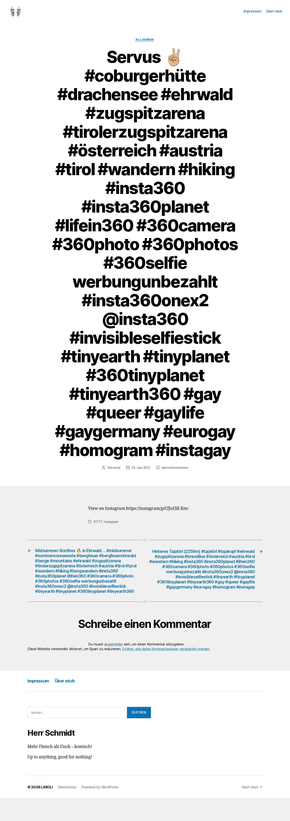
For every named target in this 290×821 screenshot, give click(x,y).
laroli (115, 474)
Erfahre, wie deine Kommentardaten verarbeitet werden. (166, 672)
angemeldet (113, 667)
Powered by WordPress (102, 810)
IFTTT (98, 528)
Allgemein (145, 46)
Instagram (111, 528)
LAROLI (47, 810)
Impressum (252, 14)
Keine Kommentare (175, 474)
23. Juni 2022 (140, 474)
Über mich (274, 14)
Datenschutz (68, 810)
